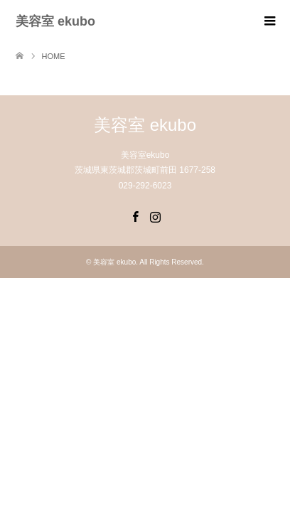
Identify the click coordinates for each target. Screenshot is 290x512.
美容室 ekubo (55, 21)
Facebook (135, 215)
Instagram (155, 215)
